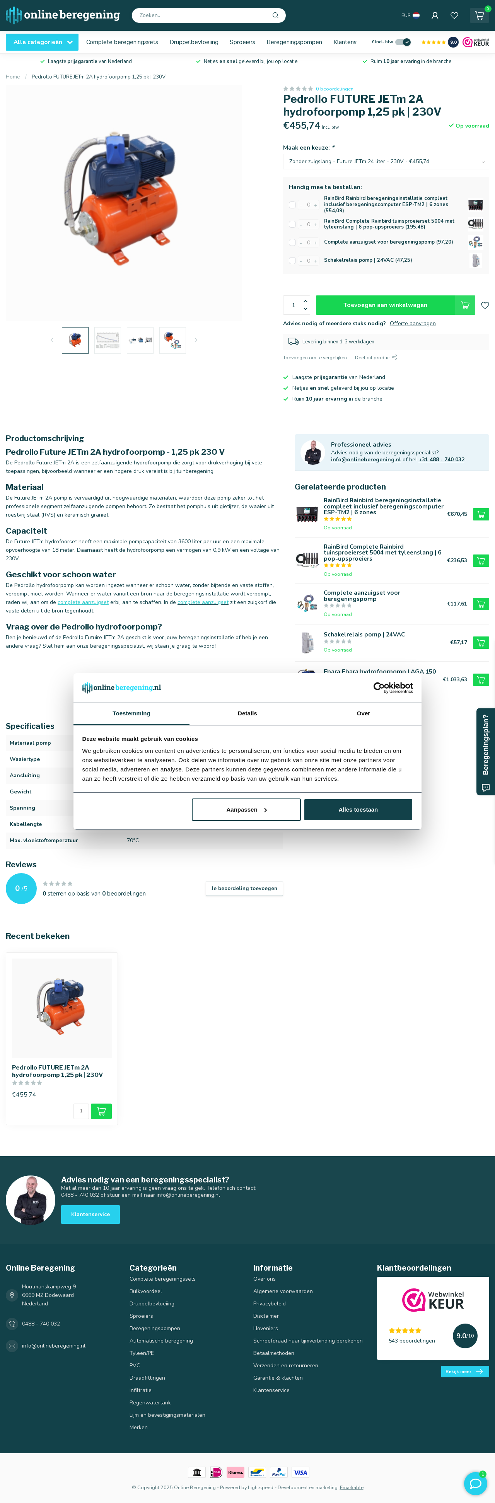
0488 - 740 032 (41, 1323)
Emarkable (352, 1487)
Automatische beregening (161, 1340)
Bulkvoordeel (146, 1291)
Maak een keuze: (308, 147)
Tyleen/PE (142, 1353)
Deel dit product (376, 357)
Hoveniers (265, 1328)
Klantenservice (352, 42)
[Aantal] (81, 1111)
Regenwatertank (150, 1402)
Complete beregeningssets (122, 42)
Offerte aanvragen (413, 323)
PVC (135, 1365)
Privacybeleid (269, 1303)
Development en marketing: (308, 1487)
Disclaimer (266, 1316)
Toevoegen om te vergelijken (315, 357)
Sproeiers (242, 42)
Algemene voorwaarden (283, 1291)
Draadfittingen (147, 1378)
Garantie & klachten (278, 1378)
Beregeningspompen (294, 42)
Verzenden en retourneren (285, 1365)
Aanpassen (247, 809)
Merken (139, 1427)
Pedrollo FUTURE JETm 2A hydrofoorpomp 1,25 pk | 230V (99, 76)
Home (13, 76)
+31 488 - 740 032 (441, 459)
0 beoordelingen (334, 88)
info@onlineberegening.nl (366, 459)
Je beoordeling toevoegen (244, 888)
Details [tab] (247, 713)
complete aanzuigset (83, 602)
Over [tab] (363, 713)
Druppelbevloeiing (193, 42)
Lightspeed (260, 1487)
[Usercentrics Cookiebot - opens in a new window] (379, 688)
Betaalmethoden (273, 1353)
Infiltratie (141, 1390)
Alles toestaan (358, 809)
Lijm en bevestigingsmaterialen (167, 1415)
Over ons (264, 1279)
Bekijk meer (464, 1371)
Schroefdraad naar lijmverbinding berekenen (308, 1340)
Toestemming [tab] (131, 713)
